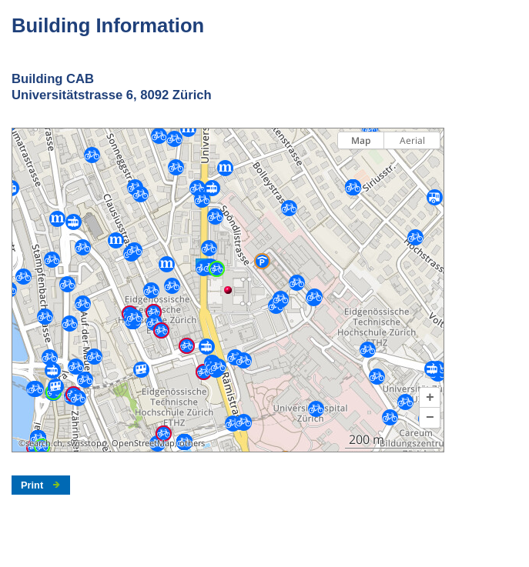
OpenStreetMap (143, 443)
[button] (430, 398)
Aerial (412, 140)
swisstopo (87, 443)
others (192, 443)
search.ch (43, 443)
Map (360, 140)
